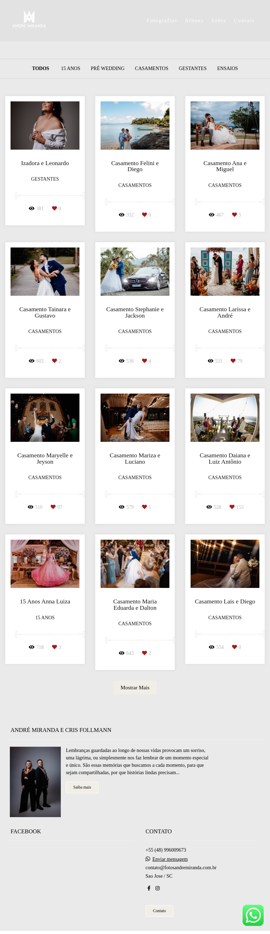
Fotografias (162, 20)
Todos (40, 68)
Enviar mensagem (170, 855)
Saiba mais (82, 783)
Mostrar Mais (135, 687)
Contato (244, 20)
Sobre (219, 20)
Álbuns (194, 20)
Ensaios (227, 68)
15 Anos (70, 68)
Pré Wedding (107, 68)
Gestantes (193, 68)
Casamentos (151, 68)
